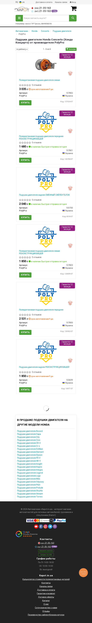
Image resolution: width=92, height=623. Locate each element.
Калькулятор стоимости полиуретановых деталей (46, 579)
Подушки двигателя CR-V (29, 443)
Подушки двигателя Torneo (30, 497)
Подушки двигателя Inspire (29, 467)
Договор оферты (46, 597)
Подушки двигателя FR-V (28, 458)
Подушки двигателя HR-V (29, 461)
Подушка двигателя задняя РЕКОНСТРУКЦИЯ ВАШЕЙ (44, 367)
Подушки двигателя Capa (29, 434)
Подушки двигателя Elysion (29, 455)
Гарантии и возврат (46, 593)
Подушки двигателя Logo (29, 476)
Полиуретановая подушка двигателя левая (39, 80)
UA (22, 2)
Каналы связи (61, 2)
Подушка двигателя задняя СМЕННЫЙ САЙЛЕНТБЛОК (44, 195)
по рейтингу (22, 49)
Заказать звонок (46, 551)
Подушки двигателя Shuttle (30, 491)
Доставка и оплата (44, 2)
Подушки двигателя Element (30, 452)
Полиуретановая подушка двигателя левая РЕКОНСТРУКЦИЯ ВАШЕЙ (39, 252)
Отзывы (46, 611)
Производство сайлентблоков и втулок (46, 615)
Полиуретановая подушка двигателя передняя (41, 310)
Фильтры (71, 49)
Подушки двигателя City (28, 437)
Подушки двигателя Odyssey (30, 482)
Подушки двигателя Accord (30, 431)
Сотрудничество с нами (46, 608)
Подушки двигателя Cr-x (28, 446)
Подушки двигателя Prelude (30, 488)
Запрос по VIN (46, 555)
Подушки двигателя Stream (30, 494)
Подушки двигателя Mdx (28, 479)
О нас (46, 604)
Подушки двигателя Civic (28, 440)
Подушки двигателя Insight (29, 464)
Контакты (46, 583)
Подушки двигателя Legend (30, 473)
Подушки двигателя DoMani (30, 449)
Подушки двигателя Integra (30, 470)
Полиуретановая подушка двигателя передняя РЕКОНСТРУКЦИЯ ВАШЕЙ (41, 137)
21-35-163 (41, 8)
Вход (73, 2)
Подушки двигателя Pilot (28, 485)
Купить (25, 102)
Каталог (46, 600)
